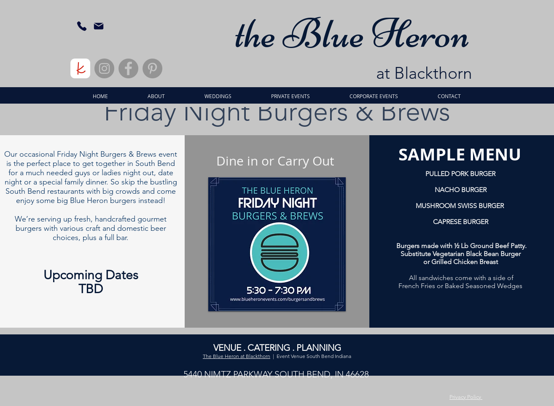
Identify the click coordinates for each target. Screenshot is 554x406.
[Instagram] (104, 68)
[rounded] (80, 68)
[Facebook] (128, 68)
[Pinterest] (152, 68)
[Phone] (81, 26)
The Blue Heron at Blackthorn (236, 356)
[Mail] (98, 26)
